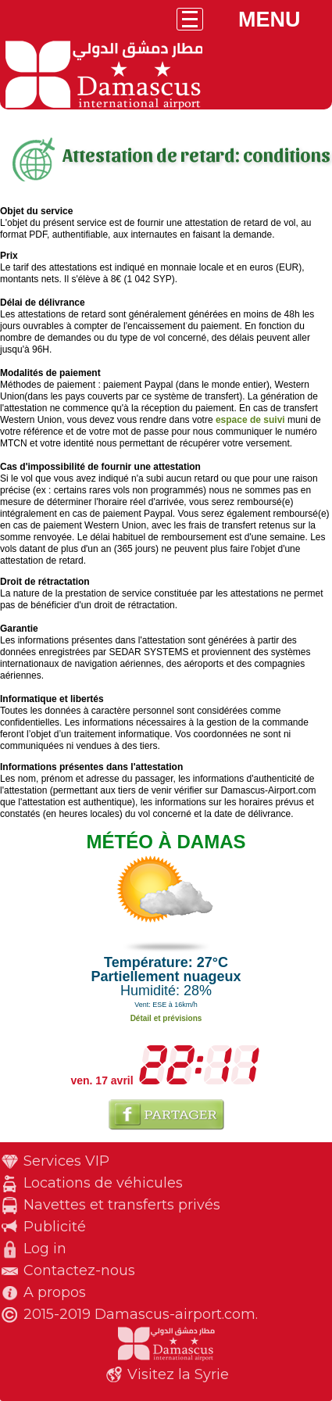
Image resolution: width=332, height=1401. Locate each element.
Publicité (54, 1226)
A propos (54, 1292)
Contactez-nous (79, 1270)
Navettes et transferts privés (121, 1204)
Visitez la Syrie (178, 1374)
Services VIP (66, 1161)
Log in (44, 1248)
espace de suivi (250, 419)
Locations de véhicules (103, 1182)
